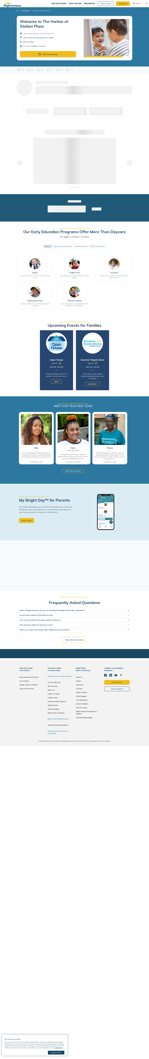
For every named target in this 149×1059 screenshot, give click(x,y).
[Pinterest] (121, 678)
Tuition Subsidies (53, 712)
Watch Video (27, 524)
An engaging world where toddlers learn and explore (74, 279)
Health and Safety (80, 249)
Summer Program (74, 304)
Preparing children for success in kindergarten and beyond (35, 308)
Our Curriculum (24, 684)
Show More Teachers (73, 474)
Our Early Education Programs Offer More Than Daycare (74, 234)
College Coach (52, 701)
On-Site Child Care (54, 685)
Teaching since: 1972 (109, 465)
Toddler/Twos (74, 276)
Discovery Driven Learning (63, 249)
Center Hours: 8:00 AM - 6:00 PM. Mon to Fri (38, 36)
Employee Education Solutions (58, 728)
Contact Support (116, 692)
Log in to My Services (26, 692)
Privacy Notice (77, 744)
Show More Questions (74, 643)
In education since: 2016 (73, 465)
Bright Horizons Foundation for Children (86, 716)
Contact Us (120, 5)
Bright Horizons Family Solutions (60, 679)
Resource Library (81, 711)
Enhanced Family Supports (57, 705)
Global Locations (81, 695)
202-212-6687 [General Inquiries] (28, 44)
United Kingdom (81, 699)
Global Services (53, 708)
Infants (35, 276)
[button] (60, 5)
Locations (79, 692)
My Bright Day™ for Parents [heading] (44, 503)
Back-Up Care (52, 689)
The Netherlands (81, 703)
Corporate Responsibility (84, 721)
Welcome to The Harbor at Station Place (44, 26)
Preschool (114, 276)
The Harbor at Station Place (41, 13)
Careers (78, 684)
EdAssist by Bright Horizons (58, 722)
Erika (36, 451)
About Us (79, 680)
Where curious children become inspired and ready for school (114, 279)
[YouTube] (116, 678)
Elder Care (51, 693)
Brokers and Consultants (56, 716)
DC (18, 13)
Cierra (73, 451)
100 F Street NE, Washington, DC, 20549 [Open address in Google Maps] (38, 40)
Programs (47, 249)
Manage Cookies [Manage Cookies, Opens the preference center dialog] (56, 1052)
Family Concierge (53, 697)
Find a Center (103, 5)
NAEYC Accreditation (97, 249)
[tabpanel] (56, 363)
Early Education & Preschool (28, 680)
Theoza (110, 451)
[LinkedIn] (110, 678)
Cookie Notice (86, 744)
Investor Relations (82, 707)
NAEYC (34, 49)
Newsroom (79, 688)
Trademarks (107, 744)
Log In (134, 5)
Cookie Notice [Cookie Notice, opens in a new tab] (58, 1048)
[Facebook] (105, 678)
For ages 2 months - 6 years (74, 239)
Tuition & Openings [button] (47, 57)
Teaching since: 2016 (36, 465)
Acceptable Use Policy (97, 744)
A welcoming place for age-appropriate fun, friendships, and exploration (74, 308)
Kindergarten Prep (35, 304)
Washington (26, 13)
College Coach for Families (28, 688)
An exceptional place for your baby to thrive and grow (35, 279)
